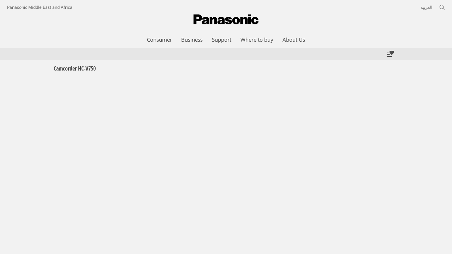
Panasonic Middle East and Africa (39, 7)
